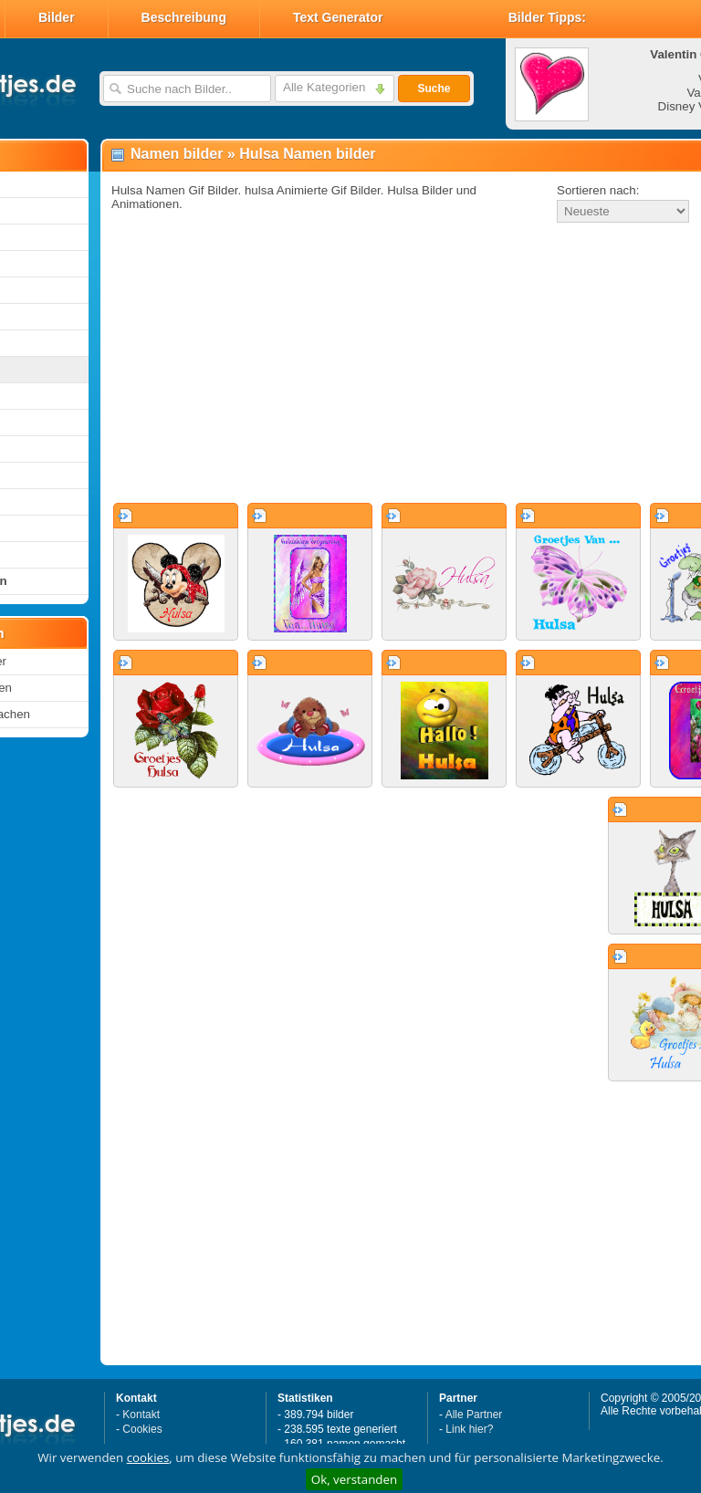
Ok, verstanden (354, 1479)
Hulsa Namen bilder (307, 154)
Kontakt (141, 1414)
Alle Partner (474, 1414)
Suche (433, 88)
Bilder (56, 17)
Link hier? (469, 1429)
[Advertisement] (357, 364)
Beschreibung (183, 17)
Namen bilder (177, 154)
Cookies (142, 1429)
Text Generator (338, 17)
